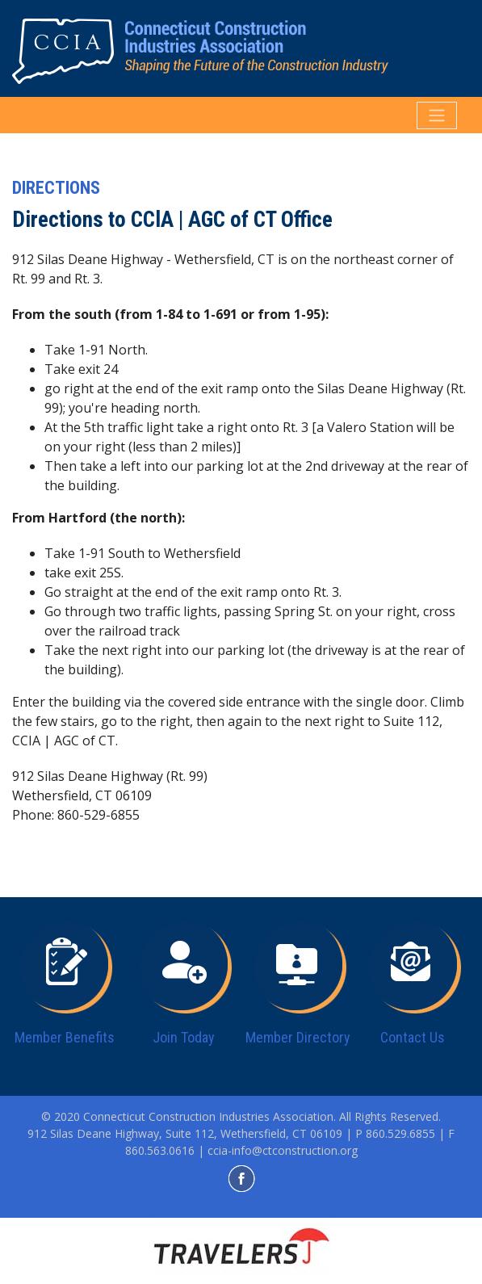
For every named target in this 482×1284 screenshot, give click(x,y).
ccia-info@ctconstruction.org (282, 1150)
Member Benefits (65, 1037)
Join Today (184, 1037)
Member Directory (297, 1037)
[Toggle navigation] (437, 115)
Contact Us (412, 1037)
